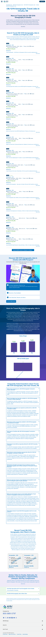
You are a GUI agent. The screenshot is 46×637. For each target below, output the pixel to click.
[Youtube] (14, 617)
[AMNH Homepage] (6, 1)
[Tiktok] (12, 617)
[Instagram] (16, 617)
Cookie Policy (19, 634)
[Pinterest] (10, 617)
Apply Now (42, 1)
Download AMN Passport (11, 301)
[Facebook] (4, 617)
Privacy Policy (5, 634)
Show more (23, 583)
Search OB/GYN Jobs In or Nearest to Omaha (23, 250)
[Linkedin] (8, 617)
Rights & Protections (12, 634)
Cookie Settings (25, 634)
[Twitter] (6, 617)
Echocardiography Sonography (12, 590)
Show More (23, 26)
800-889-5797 (9, 613)
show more (38, 53)
